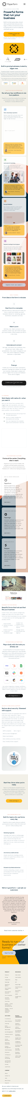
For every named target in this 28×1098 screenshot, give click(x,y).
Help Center (18, 974)
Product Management (8, 1047)
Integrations (7, 979)
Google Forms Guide (18, 997)
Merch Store (7, 1080)
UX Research (8, 1054)
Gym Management (9, 1032)
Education (7, 1052)
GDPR (16, 994)
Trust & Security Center (18, 987)
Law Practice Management (8, 1061)
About (6, 1073)
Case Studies (18, 977)
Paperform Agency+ (7, 985)
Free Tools (7, 1001)
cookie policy (12, 1091)
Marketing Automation (7, 1043)
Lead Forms (7, 1066)
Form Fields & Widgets (8, 989)
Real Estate (7, 1029)
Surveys (6, 1064)
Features (7, 974)
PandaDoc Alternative (17, 1053)
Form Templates (8, 995)
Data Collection (8, 1021)
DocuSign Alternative (17, 1049)
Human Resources (7, 1040)
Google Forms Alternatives (18, 1038)
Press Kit (7, 1083)
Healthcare (7, 1036)
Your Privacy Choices (18, 991)
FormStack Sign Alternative (18, 1046)
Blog (16, 979)
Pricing (6, 977)
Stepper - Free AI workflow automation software (9, 1010)
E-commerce (8, 1018)
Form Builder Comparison (18, 1020)
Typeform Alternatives (18, 1024)
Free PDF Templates (7, 998)
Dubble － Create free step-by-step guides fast (9, 1005)
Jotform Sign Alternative (18, 1056)
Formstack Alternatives (18, 1035)
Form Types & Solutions (8, 992)
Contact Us (7, 1075)
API (16, 982)
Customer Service (9, 1034)
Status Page (17, 984)
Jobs (6, 1078)
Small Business (8, 1050)
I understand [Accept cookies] (7, 1095)
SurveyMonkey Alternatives (18, 1031)
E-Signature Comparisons (18, 1042)
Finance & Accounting (7, 1058)
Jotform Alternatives (18, 1028)
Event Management (8, 1026)
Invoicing (7, 1023)
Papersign (7, 982)
